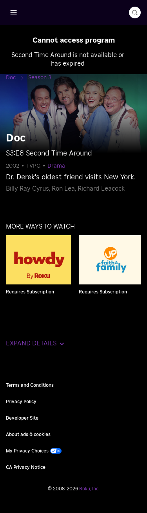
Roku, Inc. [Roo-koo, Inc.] (89, 488)
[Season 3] (39, 77)
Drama (56, 166)
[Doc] (17, 77)
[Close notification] (133, 39)
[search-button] (135, 12)
